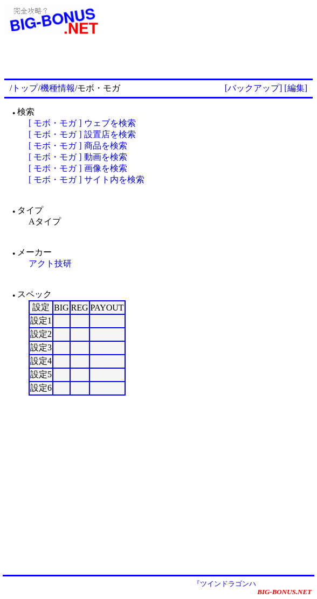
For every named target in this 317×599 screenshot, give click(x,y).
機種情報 (57, 88)
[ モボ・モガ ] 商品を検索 (78, 145)
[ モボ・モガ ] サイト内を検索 (86, 179)
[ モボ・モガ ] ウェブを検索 (82, 123)
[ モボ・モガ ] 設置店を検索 (82, 134)
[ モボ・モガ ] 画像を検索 (78, 168)
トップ (25, 88)
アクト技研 (50, 263)
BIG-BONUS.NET (284, 592)
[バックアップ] (253, 88)
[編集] (295, 88)
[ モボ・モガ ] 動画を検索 (78, 156)
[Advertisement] (186, 60)
